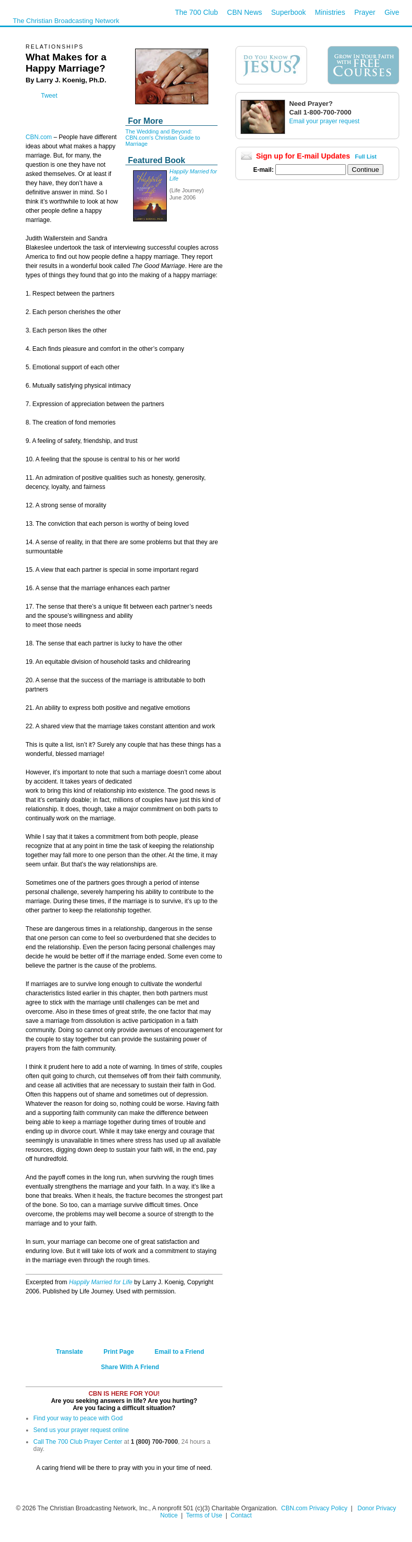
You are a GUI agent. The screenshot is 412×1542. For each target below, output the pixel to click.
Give (391, 12)
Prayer (364, 12)
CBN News (244, 12)
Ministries (330, 12)
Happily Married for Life (101, 1282)
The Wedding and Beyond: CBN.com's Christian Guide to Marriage (162, 137)
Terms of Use (205, 1515)
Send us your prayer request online (81, 1430)
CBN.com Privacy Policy (314, 1508)
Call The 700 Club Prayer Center (77, 1441)
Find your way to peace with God (78, 1418)
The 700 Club (196, 12)
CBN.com (39, 137)
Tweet (49, 95)
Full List (366, 156)
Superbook (288, 12)
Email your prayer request (324, 121)
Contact (241, 1515)
